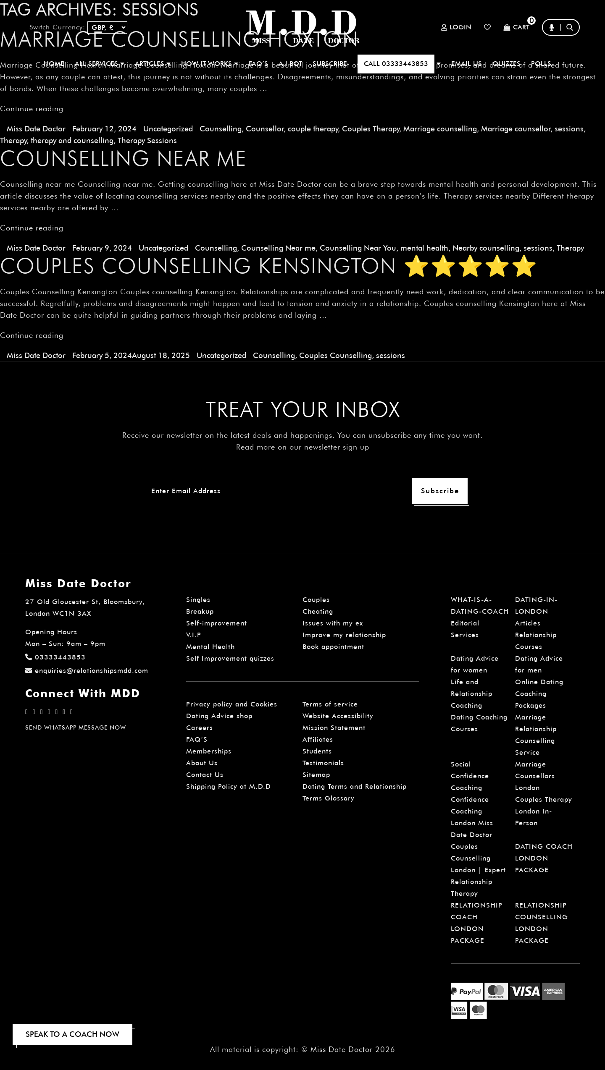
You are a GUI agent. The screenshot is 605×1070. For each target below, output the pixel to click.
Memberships (208, 751)
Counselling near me (123, 158)
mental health (424, 247)
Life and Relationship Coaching (471, 693)
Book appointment (333, 647)
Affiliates (317, 739)
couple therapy (313, 128)
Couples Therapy (370, 128)
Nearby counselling (485, 247)
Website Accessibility (338, 716)
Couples (316, 600)
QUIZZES (506, 64)
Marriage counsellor (515, 128)
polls (541, 64)
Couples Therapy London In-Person (543, 811)
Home (54, 64)
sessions (569, 128)
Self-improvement (216, 623)
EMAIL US (466, 64)
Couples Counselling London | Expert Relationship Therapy (478, 869)
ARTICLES (153, 64)
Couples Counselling (335, 355)
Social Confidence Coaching (470, 776)
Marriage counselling (440, 128)
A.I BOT (290, 64)
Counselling (221, 128)
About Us (202, 763)
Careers (199, 728)
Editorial (465, 623)
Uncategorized (168, 128)
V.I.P (193, 635)
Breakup (200, 611)
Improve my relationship (344, 635)
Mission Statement (334, 728)
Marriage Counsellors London (535, 776)
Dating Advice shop (219, 716)
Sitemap (316, 775)
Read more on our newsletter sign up (302, 446)
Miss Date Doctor (36, 128)
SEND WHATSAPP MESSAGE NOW (75, 727)
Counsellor (265, 128)
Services (465, 635)
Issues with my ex (332, 623)
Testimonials (323, 763)
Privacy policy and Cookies (231, 704)
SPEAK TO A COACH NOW (72, 1034)
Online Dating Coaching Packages (539, 693)
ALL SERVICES (99, 64)
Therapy (13, 140)
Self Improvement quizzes (230, 658)
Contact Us (205, 775)
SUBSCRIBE (330, 64)
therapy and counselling (72, 140)
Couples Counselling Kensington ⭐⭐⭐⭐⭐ (269, 265)
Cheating (317, 611)
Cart (516, 27)
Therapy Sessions (147, 140)
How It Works (209, 64)
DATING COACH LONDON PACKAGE (544, 858)
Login (456, 27)
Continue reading (31, 108)
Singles (198, 600)
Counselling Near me (278, 247)
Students (317, 751)
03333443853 (55, 657)
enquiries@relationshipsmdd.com (86, 671)
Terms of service (330, 704)
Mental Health (210, 647)
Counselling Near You (358, 247)
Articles (528, 623)
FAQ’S (258, 64)
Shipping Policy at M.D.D (228, 786)
